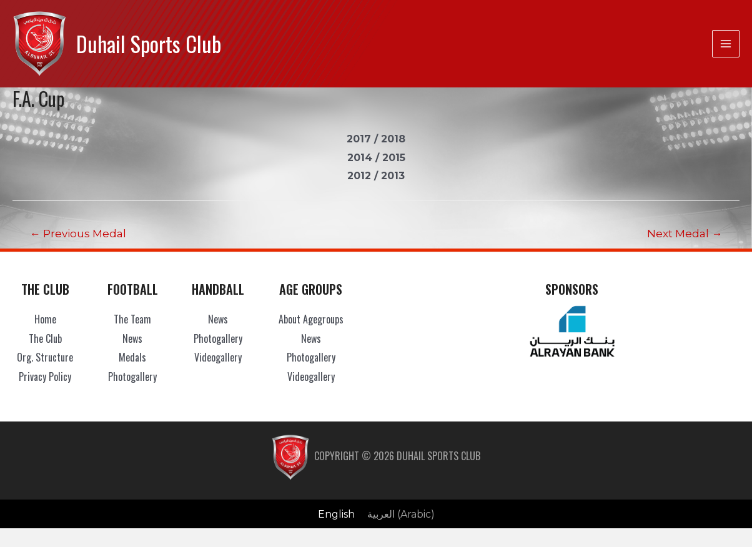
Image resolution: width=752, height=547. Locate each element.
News (132, 338)
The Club (45, 338)
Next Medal (684, 233)
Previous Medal (78, 233)
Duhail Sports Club (148, 43)
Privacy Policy (45, 376)
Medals (132, 357)
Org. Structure (45, 357)
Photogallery (132, 376)
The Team (132, 319)
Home (45, 319)
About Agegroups (311, 319)
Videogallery (218, 357)
